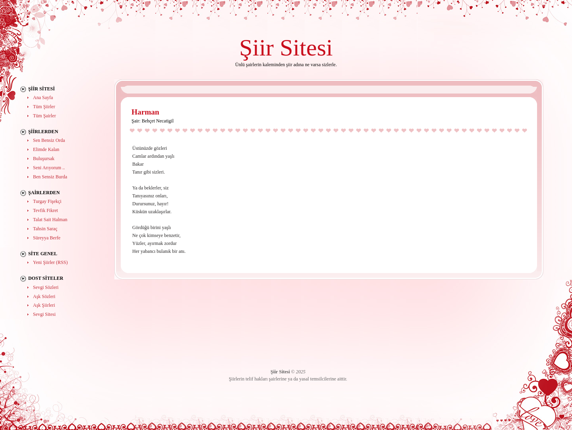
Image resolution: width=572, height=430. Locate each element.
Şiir (256, 47)
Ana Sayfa (43, 97)
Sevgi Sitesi (44, 314)
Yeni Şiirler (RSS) (50, 262)
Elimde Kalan (46, 149)
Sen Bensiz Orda (49, 140)
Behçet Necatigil (158, 121)
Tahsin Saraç (45, 228)
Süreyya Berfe (46, 238)
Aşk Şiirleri (44, 305)
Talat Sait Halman (50, 219)
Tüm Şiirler (44, 106)
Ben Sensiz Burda (50, 177)
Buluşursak (43, 158)
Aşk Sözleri (44, 296)
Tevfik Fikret (45, 210)
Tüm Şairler (44, 115)
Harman (145, 112)
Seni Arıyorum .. (49, 167)
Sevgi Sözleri (45, 287)
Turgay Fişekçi (47, 201)
